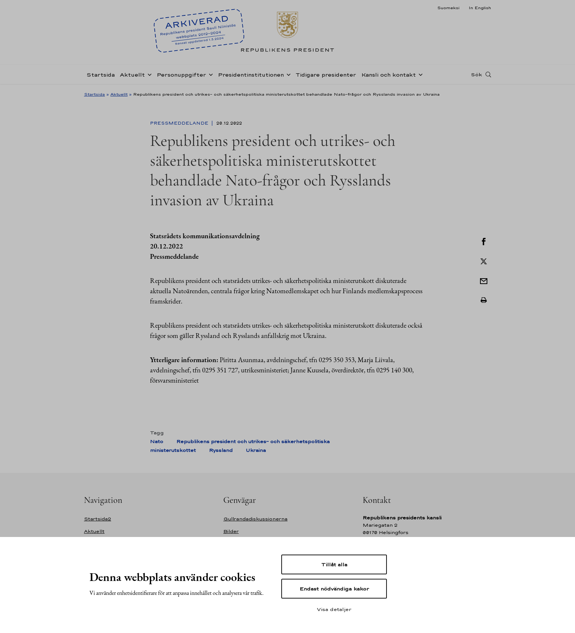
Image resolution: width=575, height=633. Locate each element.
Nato (156, 441)
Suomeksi (448, 7)
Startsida (101, 74)
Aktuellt (132, 74)
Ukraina (256, 450)
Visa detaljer (334, 609)
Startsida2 (97, 519)
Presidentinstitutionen (251, 74)
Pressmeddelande (180, 123)
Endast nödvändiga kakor (334, 588)
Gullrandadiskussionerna (255, 519)
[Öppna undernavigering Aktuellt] (148, 74)
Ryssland (220, 450)
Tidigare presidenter (326, 74)
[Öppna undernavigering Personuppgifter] (209, 74)
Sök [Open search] (476, 74)
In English (480, 7)
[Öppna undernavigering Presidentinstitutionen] (287, 74)
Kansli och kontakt (388, 74)
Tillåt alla (334, 564)
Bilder (231, 531)
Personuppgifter (181, 74)
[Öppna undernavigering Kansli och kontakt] (419, 74)
